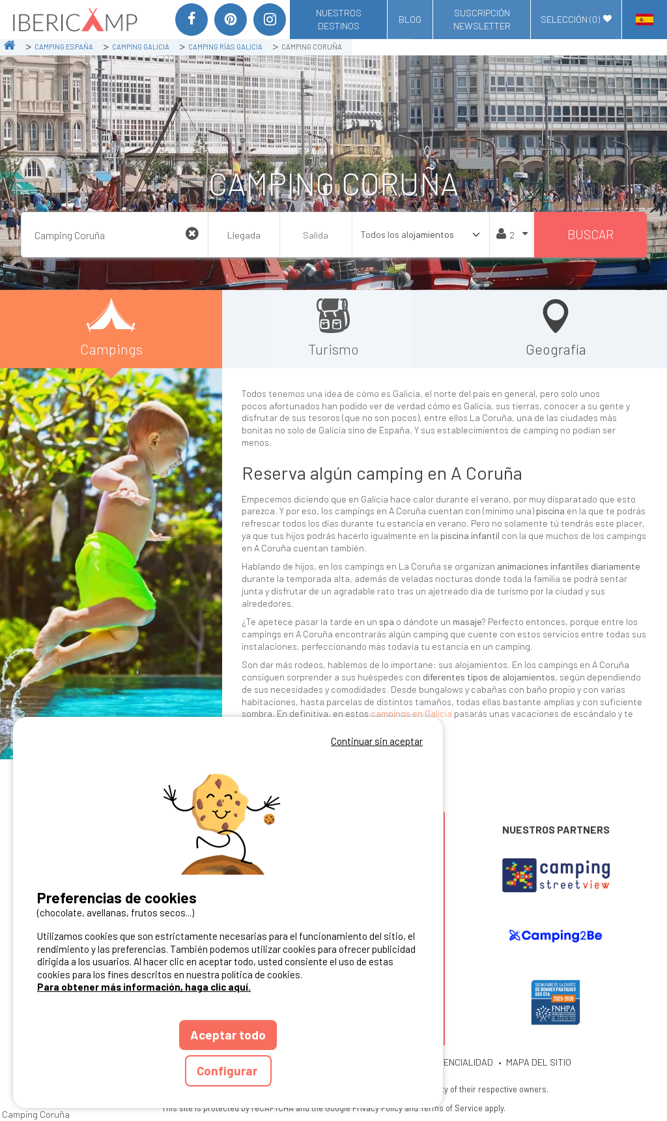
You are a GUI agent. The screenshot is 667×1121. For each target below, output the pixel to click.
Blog (410, 19)
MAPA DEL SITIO (538, 1062)
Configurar (228, 1070)
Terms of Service (451, 1108)
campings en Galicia (411, 713)
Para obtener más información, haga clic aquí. (144, 987)
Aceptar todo (228, 1034)
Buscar (590, 234)
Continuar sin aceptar (377, 741)
